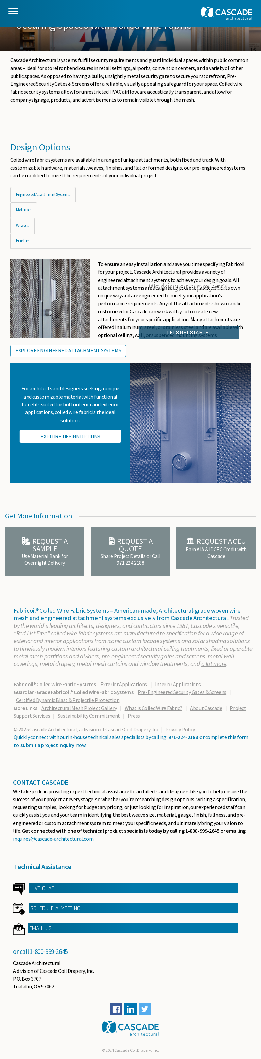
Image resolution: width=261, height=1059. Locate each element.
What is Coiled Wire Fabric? (153, 708)
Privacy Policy (180, 729)
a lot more (213, 664)
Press (134, 715)
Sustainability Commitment (89, 715)
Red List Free (31, 633)
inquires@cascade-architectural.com (53, 838)
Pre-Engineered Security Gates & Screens (182, 692)
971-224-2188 (183, 737)
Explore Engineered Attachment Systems (68, 350)
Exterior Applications (123, 684)
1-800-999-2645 (49, 951)
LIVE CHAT (42, 888)
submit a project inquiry (47, 745)
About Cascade (206, 708)
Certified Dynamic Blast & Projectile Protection (67, 700)
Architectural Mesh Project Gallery (79, 708)
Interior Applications (178, 684)
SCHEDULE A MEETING (55, 908)
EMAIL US (40, 928)
